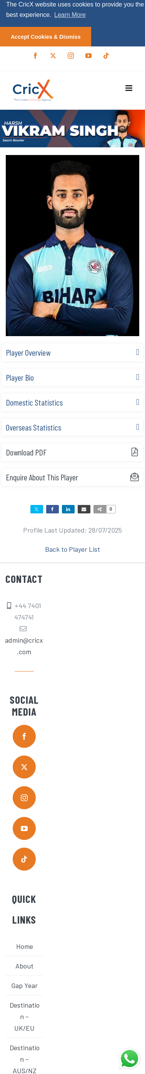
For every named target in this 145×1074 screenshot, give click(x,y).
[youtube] (24, 828)
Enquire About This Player (42, 477)
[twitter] (24, 766)
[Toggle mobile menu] (129, 88)
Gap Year (24, 985)
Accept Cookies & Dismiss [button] (46, 37)
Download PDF (26, 452)
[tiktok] (24, 858)
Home (24, 946)
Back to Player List (72, 548)
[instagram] (24, 797)
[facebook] (24, 735)
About (24, 965)
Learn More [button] (70, 15)
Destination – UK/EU (25, 1016)
